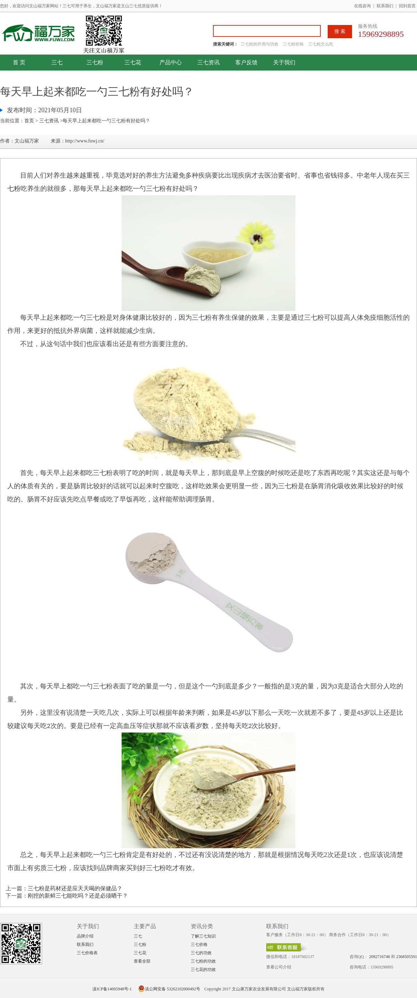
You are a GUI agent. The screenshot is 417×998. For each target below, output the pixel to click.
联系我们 (385, 5)
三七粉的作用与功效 (260, 44)
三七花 (132, 62)
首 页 (19, 62)
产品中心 (171, 62)
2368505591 (406, 956)
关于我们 (284, 62)
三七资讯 (208, 62)
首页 (29, 120)
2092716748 (379, 956)
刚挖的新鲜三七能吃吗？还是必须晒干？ (78, 896)
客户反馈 (246, 62)
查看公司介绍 (278, 967)
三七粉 (95, 62)
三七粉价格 (293, 44)
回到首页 (407, 5)
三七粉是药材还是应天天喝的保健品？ (75, 888)
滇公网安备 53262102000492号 (169, 989)
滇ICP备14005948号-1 (112, 989)
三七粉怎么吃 (320, 44)
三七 (57, 62)
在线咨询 (362, 5)
